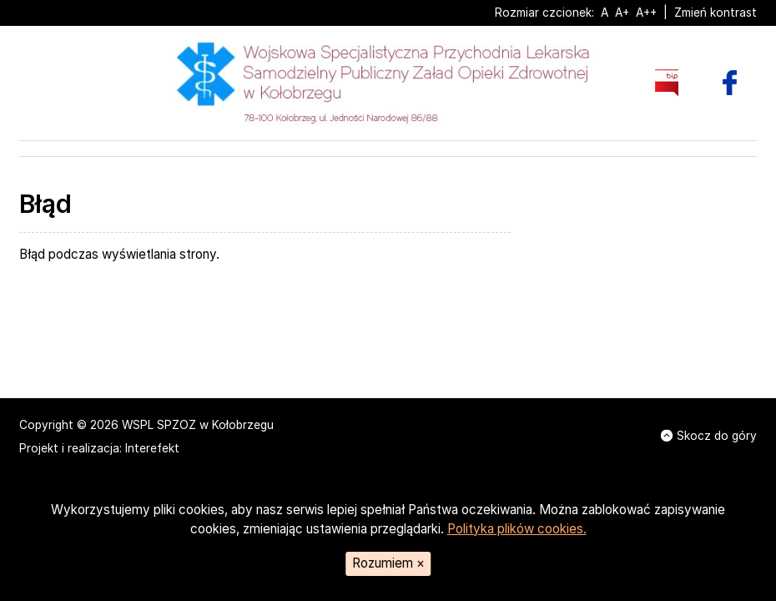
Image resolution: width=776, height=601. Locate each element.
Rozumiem (388, 563)
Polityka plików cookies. (517, 529)
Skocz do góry (709, 435)
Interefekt (152, 448)
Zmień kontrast (715, 12)
